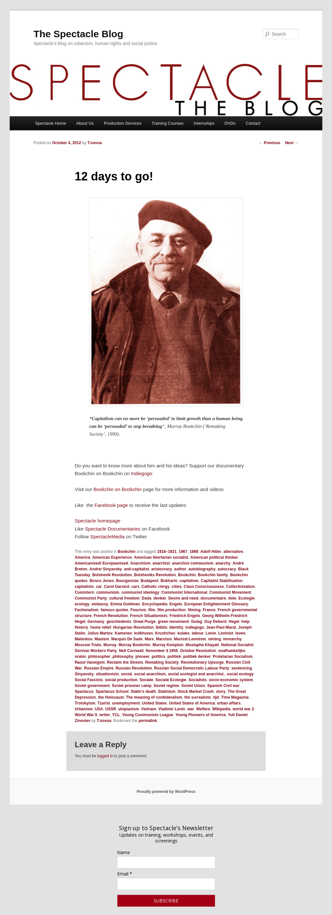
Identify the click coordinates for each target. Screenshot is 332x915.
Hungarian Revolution (133, 627)
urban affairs (229, 703)
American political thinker (214, 557)
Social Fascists (89, 680)
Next (291, 143)
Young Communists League (147, 715)
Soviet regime (166, 685)
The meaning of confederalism (154, 697)
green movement (173, 621)
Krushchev (165, 633)
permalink (147, 720)
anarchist (161, 563)
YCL (116, 715)
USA (99, 709)
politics (158, 656)
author (180, 569)
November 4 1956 (162, 650)
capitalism (189, 580)
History (81, 627)
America (82, 557)
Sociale (146, 680)
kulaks (183, 633)
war (190, 709)
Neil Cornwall (131, 650)
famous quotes (114, 610)
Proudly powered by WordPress (165, 791)
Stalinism (166, 691)
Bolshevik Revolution (112, 575)
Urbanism (83, 709)
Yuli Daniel (238, 715)
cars (135, 586)
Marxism (164, 639)
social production (121, 680)
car (99, 586)
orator (80, 656)
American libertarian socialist (161, 557)
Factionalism (86, 610)
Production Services (122, 123)
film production (171, 610)
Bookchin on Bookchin (117, 489)
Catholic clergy (156, 586)
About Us (84, 123)
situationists (107, 674)
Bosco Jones (101, 580)
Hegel (234, 621)
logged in (105, 756)
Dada (146, 598)
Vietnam (148, 709)
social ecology (240, 674)
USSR (110, 709)
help (246, 621)
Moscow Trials (88, 645)
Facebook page (111, 505)
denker (159, 598)
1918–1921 (167, 551)
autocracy (227, 569)
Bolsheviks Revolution (155, 575)
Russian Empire (98, 668)
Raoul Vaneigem (90, 662)
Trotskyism (85, 703)
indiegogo (194, 627)
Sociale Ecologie (170, 680)
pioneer (142, 656)
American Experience (112, 557)
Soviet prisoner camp (131, 685)
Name (123, 852)
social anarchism (150, 674)
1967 (183, 551)
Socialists (197, 680)
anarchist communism (192, 563)
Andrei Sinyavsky (105, 569)
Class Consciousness (204, 586)
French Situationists (148, 615)
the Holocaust (111, 697)
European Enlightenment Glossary (216, 604)
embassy (99, 604)
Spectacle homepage (97, 520)
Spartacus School (112, 691)
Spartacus (84, 691)
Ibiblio (161, 627)
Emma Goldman (125, 604)
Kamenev (123, 633)
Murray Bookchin (134, 645)
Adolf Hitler (210, 551)
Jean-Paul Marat (221, 627)
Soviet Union (193, 685)
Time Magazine (235, 697)
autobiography (201, 569)
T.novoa (94, 143)
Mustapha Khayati (202, 645)
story (220, 691)
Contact (253, 123)
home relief (100, 627)
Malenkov (83, 639)
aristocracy (161, 569)
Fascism (138, 610)
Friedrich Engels (185, 615)
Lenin (211, 633)
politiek (174, 656)
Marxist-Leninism (190, 639)
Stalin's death (143, 691)
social (126, 674)
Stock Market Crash (195, 691)
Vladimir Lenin (171, 709)
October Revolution (198, 650)
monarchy (232, 639)
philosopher (99, 656)
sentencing (241, 668)
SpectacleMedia (107, 536)
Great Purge (144, 621)
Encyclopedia (154, 604)
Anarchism (140, 563)
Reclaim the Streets (125, 662)
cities (177, 586)
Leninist (225, 633)
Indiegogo (141, 473)
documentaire (213, 598)
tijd (216, 697)
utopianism (128, 709)
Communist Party (91, 598)
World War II (86, 715)
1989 (194, 551)
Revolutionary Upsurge (202, 662)
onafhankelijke (231, 650)
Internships (204, 123)
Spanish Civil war (223, 685)
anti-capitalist (136, 569)
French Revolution (111, 615)
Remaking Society (162, 662)
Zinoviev (82, 720)
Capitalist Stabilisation (222, 580)
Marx (149, 639)
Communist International (184, 592)
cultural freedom (124, 598)
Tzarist (103, 703)
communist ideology (140, 592)
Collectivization (240, 586)
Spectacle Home (50, 123)
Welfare (203, 709)
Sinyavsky (84, 674)
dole (232, 598)
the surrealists (197, 697)
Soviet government (92, 685)
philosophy (123, 656)
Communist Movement (230, 592)
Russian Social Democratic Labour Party (191, 668)
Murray (109, 645)
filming (194, 610)
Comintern (84, 592)
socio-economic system (231, 680)
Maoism (102, 639)
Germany (96, 621)
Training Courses (167, 123)
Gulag (196, 621)
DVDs (230, 123)
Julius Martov (100, 633)
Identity (176, 627)
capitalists (84, 586)
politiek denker (197, 656)
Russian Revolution (134, 668)
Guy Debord (215, 621)
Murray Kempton (167, 645)
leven (240, 633)
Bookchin (127, 551)
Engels (176, 604)
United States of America (192, 703)
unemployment (126, 703)
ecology (82, 604)
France (209, 610)
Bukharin (168, 580)
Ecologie (246, 598)
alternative (233, 551)
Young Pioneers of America (200, 715)
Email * (124, 874)
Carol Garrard (116, 586)
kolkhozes (143, 633)
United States (154, 703)
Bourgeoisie (127, 580)
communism (107, 592)
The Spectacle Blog (78, 34)
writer (104, 715)
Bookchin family (213, 575)
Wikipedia (221, 709)
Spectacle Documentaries (112, 529)
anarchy (223, 563)
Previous (269, 143)
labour (198, 633)
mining (214, 639)
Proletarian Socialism (233, 656)
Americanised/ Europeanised (101, 563)
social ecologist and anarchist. (196, 674)
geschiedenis (118, 621)
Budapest (150, 580)
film (151, 610)
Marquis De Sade (127, 639)
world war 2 (243, 709)
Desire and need (183, 598)
